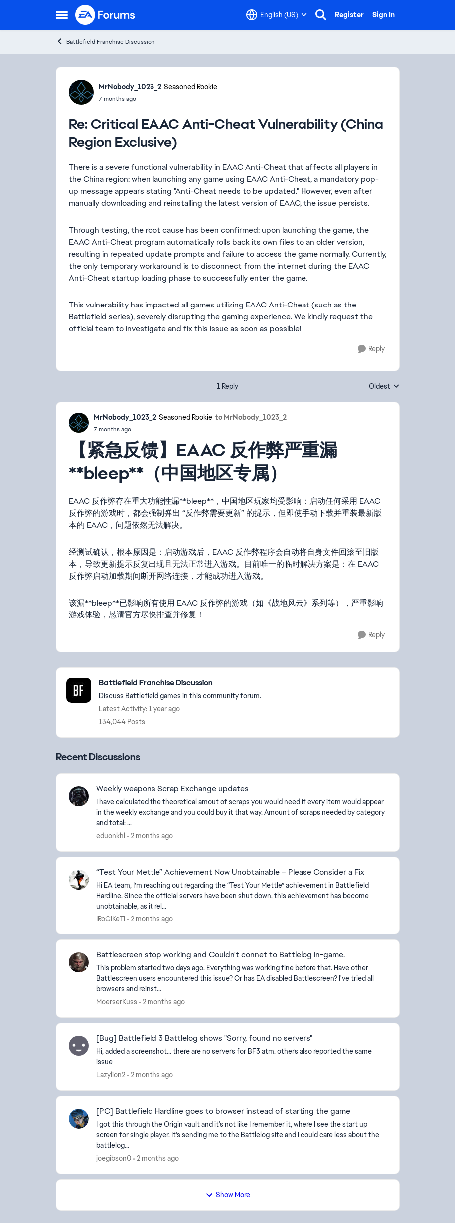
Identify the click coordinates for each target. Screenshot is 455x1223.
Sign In (383, 14)
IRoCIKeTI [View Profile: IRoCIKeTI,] (110, 918)
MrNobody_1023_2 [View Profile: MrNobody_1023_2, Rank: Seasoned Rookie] (130, 86)
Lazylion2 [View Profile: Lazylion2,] (110, 1074)
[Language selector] (276, 15)
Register (349, 14)
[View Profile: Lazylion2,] (79, 1046)
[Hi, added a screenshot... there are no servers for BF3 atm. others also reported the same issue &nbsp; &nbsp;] (241, 1056)
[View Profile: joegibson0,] (79, 1119)
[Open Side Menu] (62, 14)
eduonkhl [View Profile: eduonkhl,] (110, 835)
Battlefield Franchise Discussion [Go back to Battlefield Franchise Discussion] (105, 41)
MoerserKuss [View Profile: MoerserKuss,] (116, 1001)
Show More (227, 1194)
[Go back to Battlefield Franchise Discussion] (180, 683)
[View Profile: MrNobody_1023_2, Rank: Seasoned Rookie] (81, 92)
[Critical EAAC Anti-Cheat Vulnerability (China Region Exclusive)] (158, 98)
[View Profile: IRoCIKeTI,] (79, 880)
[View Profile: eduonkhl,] (79, 796)
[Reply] (371, 349)
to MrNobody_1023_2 (251, 417)
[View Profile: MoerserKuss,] (79, 962)
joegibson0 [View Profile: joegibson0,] (113, 1158)
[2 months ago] (150, 836)
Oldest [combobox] (384, 387)
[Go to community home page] (105, 15)
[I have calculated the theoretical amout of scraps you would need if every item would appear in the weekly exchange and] (241, 812)
